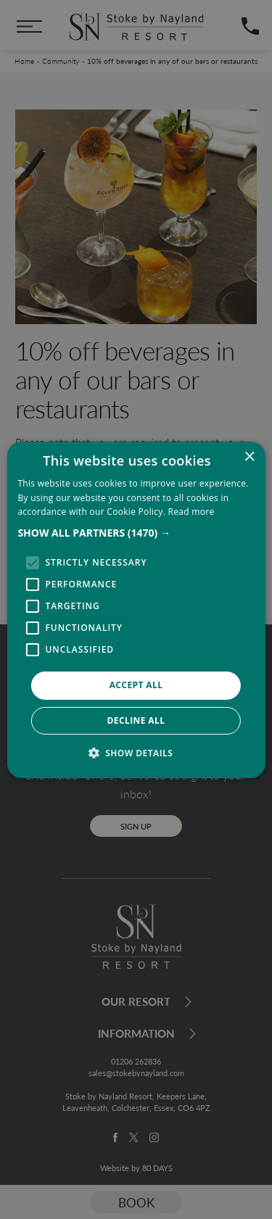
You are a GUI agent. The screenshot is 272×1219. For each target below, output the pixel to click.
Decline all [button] (136, 720)
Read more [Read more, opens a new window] (191, 511)
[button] (135, 533)
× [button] (249, 456)
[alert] (136, 609)
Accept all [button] (136, 685)
